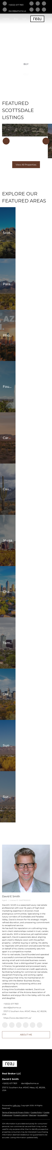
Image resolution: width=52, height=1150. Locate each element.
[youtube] (44, 9)
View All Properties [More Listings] (26, 164)
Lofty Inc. (16, 1105)
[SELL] (26, 73)
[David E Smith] (26, 868)
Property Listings (20, 1115)
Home (6, 18)
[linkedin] (38, 3)
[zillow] (31, 9)
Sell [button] (24, 18)
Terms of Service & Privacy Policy (15, 1112)
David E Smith (11, 896)
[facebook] (31, 3)
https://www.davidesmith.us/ (17, 1018)
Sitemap (32, 1115)
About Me (26, 1034)
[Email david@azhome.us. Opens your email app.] (14, 9)
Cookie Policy (36, 1112)
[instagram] (38, 9)
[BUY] (26, 64)
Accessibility (42, 1115)
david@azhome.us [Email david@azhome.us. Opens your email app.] (12, 1007)
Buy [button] (16, 18)
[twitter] (44, 3)
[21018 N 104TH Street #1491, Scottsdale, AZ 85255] (25, 130)
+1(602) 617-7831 (11, 1004)
